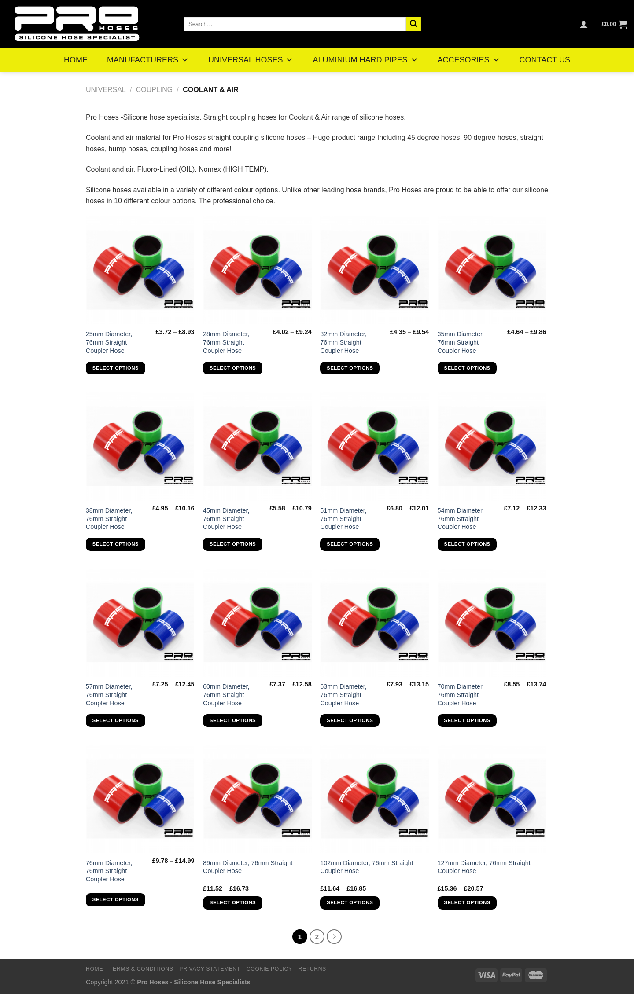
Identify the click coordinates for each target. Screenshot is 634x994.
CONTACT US (545, 59)
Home (94, 969)
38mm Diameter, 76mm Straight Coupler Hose (109, 518)
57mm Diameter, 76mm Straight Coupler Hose (109, 694)
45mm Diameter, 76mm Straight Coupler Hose (226, 518)
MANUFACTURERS (148, 59)
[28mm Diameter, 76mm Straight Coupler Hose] (257, 270)
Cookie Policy (269, 969)
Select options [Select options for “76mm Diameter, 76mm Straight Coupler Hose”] (115, 899)
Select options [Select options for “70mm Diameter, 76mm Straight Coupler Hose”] (467, 720)
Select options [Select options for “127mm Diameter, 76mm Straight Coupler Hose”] (467, 902)
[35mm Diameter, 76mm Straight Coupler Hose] (492, 270)
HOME (76, 59)
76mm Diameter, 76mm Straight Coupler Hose (109, 871)
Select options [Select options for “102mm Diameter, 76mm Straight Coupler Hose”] (350, 902)
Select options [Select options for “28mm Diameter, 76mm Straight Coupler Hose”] (233, 367)
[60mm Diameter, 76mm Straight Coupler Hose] (257, 623)
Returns (312, 969)
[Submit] (413, 24)
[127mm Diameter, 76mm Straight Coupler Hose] (492, 799)
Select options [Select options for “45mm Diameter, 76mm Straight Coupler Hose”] (233, 544)
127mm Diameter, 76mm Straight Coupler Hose (484, 867)
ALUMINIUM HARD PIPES (365, 59)
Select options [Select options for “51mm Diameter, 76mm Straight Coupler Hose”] (350, 544)
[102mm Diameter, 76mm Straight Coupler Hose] (374, 799)
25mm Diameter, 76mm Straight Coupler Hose (109, 342)
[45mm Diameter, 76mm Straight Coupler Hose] (257, 446)
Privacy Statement (209, 969)
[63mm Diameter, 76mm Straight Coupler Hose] (374, 623)
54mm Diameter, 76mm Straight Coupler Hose (461, 518)
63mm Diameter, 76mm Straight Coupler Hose (343, 694)
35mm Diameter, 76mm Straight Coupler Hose (461, 342)
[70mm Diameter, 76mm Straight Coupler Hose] (492, 623)
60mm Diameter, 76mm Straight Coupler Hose (226, 694)
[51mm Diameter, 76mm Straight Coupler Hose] (374, 446)
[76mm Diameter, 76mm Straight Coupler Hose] (140, 799)
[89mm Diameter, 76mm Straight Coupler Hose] (257, 799)
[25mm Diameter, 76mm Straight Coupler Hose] (140, 270)
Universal (106, 89)
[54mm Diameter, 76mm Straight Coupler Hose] (492, 446)
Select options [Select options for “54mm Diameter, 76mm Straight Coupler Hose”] (467, 544)
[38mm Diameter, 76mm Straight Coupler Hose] (140, 446)
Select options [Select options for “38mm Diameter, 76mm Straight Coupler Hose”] (115, 544)
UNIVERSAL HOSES (250, 59)
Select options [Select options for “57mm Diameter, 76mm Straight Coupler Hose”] (115, 720)
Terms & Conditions (141, 969)
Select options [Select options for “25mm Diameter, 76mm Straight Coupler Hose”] (115, 367)
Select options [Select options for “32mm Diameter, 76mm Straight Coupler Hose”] (350, 367)
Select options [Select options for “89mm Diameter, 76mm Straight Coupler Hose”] (233, 902)
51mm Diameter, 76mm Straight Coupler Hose (343, 518)
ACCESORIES (469, 59)
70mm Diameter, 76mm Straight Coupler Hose (461, 694)
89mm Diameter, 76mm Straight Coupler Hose (247, 867)
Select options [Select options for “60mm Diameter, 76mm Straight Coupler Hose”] (233, 720)
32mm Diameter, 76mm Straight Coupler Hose (343, 342)
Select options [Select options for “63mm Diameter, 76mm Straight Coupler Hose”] (350, 720)
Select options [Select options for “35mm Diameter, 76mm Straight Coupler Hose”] (467, 367)
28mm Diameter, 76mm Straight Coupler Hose (226, 342)
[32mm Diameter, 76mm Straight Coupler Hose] (374, 270)
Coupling (154, 89)
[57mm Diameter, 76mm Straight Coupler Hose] (140, 623)
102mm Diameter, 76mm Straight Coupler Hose (366, 867)
